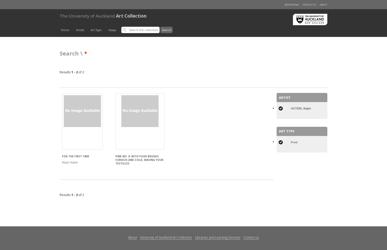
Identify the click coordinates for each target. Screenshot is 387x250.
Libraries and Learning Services (217, 237)
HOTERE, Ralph (301, 108)
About (323, 4)
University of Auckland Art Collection (166, 237)
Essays (112, 30)
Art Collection (103, 16)
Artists (80, 30)
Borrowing (292, 4)
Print (294, 142)
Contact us (309, 4)
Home (65, 30)
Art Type (96, 30)
